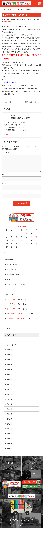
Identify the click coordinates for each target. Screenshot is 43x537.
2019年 (9, 384)
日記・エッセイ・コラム (9, 21)
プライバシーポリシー (32, 473)
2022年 (9, 369)
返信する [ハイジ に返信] (7, 134)
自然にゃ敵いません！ (33, 102)
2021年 (9, 374)
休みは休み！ (7, 102)
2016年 (9, 399)
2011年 (9, 424)
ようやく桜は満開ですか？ (16, 274)
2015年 (9, 404)
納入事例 (32, 463)
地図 (32, 468)
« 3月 (6, 252)
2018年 (9, 389)
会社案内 (10, 468)
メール (4, 183)
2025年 (9, 355)
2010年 (9, 429)
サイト (4, 192)
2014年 (9, 409)
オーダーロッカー (32, 458)
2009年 (9, 434)
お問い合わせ (11, 473)
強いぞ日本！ (11, 299)
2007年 (9, 443)
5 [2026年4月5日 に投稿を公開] (36, 234)
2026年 (9, 350)
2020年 (9, 379)
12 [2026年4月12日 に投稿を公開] (36, 237)
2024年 (9, 359)
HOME (11, 458)
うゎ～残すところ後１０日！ (16, 313)
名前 (3, 174)
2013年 (9, 414)
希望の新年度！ (12, 269)
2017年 (9, 394)
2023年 (9, 364)
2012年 (9, 419)
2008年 (9, 438)
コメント (5, 152)
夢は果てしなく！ (12, 264)
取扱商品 (10, 463)
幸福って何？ (11, 279)
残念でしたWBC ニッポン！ (16, 284)
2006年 (9, 448)
